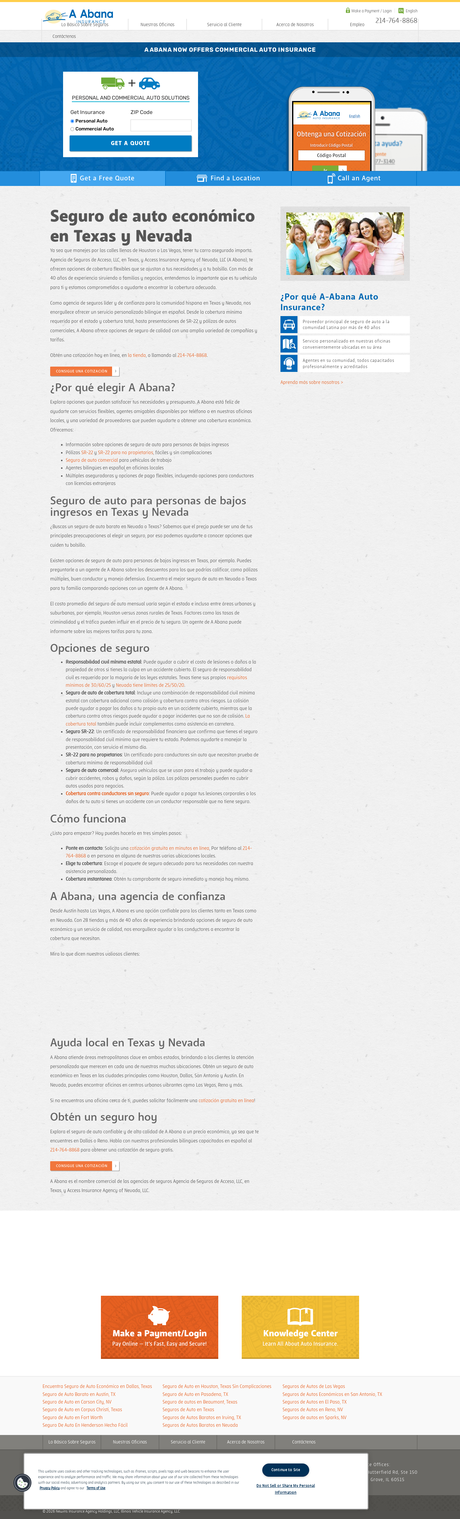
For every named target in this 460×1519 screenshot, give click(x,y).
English (411, 11)
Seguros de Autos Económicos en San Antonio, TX (332, 1394)
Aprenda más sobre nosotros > (311, 382)
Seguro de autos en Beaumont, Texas (200, 1402)
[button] (22, 1482)
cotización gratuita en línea (226, 1100)
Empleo (357, 24)
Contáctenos (64, 36)
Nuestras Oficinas (158, 24)
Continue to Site (285, 1470)
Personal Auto (91, 121)
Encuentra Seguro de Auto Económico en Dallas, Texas (97, 1386)
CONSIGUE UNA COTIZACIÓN (81, 371)
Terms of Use (96, 1488)
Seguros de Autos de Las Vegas (314, 1386)
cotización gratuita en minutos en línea (169, 848)
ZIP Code (142, 112)
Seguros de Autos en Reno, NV (313, 1409)
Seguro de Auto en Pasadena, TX (195, 1394)
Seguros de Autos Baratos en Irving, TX (202, 1417)
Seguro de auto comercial (92, 460)
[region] (195, 1481)
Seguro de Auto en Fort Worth (73, 1417)
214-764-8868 (192, 355)
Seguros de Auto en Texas (188, 1409)
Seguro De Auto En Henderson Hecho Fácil (85, 1425)
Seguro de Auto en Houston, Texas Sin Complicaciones (217, 1386)
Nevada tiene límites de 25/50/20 (150, 685)
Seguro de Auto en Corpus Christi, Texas (82, 1409)
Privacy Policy (50, 1488)
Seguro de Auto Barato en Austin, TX (79, 1394)
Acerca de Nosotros (295, 24)
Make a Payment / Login (371, 11)
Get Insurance (87, 112)
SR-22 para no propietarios (125, 452)
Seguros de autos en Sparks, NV (314, 1417)
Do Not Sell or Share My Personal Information (285, 1489)
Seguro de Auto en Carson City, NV (77, 1402)
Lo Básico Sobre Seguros (85, 24)
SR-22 (87, 452)
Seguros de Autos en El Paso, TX (315, 1402)
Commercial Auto (94, 129)
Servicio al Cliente (224, 24)
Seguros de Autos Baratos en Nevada (200, 1425)
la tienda (137, 355)
